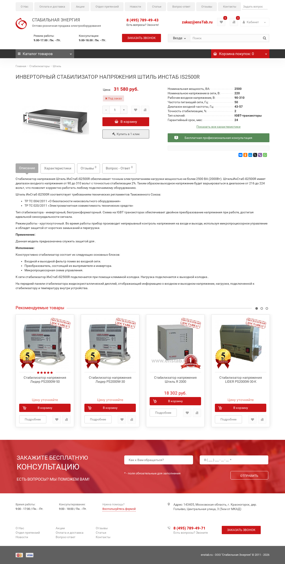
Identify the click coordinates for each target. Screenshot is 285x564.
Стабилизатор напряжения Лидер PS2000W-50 (45, 380)
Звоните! (153, 25)
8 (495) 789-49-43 (142, 20)
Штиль (57, 66)
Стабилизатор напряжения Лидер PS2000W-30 (110, 380)
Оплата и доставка (52, 6)
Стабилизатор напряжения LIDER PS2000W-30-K (240, 380)
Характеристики (57, 168)
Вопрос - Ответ (119, 168)
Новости (135, 6)
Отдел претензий (107, 6)
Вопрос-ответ (181, 6)
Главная (21, 66)
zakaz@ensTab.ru (197, 22)
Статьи (156, 6)
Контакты (229, 6)
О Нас (24, 6)
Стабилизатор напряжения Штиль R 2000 (175, 380)
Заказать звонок (141, 38)
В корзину (126, 121)
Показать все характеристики (218, 126)
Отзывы (206, 6)
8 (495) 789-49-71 (189, 528)
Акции (80, 6)
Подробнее (33, 419)
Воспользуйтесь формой (119, 508)
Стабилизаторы (39, 66)
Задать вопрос (253, 6)
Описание (27, 168)
